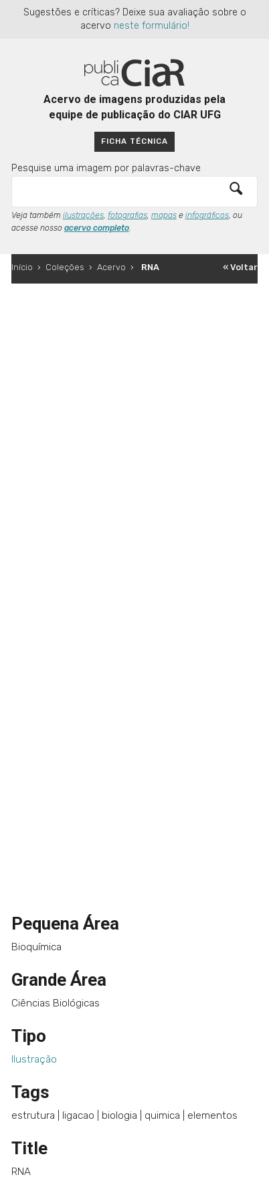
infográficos (207, 215)
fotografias (127, 215)
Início (22, 267)
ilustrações (83, 215)
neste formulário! (151, 25)
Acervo (111, 267)
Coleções (65, 267)
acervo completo (96, 228)
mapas (164, 215)
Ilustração (34, 1059)
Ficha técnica (134, 141)
